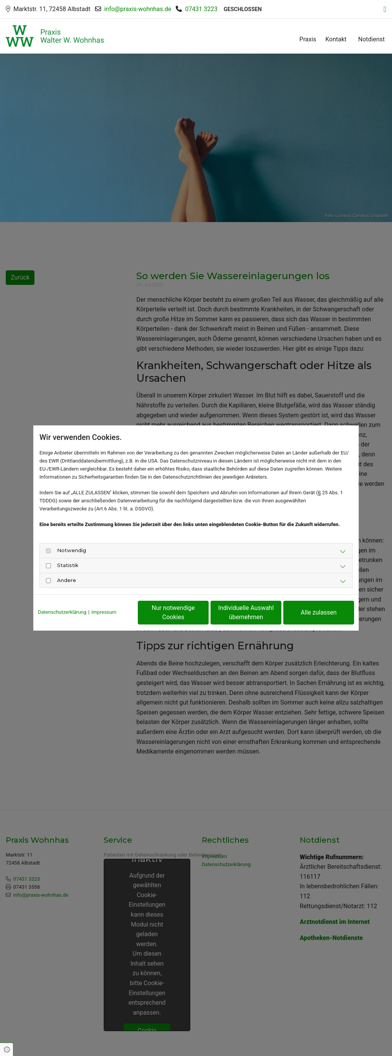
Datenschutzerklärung (62, 612)
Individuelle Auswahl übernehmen (246, 612)
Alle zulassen (319, 612)
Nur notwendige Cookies (173, 612)
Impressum (103, 612)
